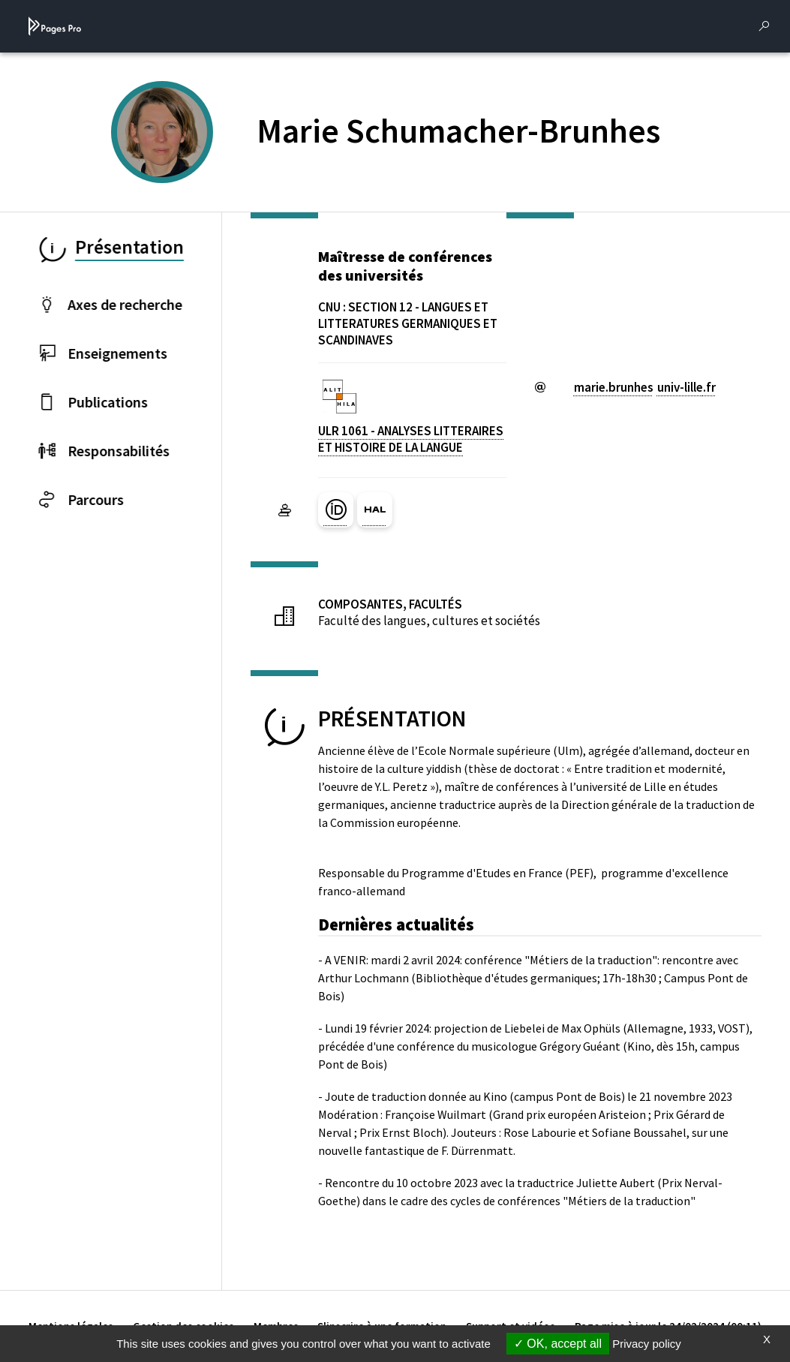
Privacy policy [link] (646, 1343)
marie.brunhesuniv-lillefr (645, 387)
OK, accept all (558, 1343)
